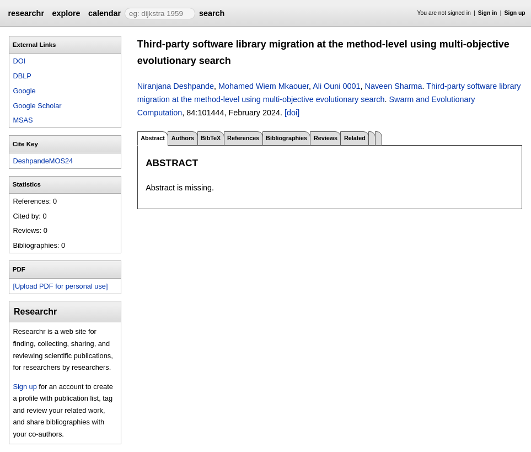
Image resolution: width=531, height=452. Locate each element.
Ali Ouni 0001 (336, 86)
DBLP (22, 76)
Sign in (487, 13)
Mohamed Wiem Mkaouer (263, 86)
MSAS (23, 120)
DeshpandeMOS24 (43, 161)
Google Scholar (37, 106)
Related (355, 138)
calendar (104, 13)
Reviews (325, 138)
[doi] (292, 112)
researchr (26, 13)
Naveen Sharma (393, 86)
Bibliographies (286, 138)
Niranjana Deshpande (175, 86)
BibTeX (211, 138)
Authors (182, 138)
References (243, 138)
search (211, 13)
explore (66, 13)
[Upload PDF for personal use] (60, 286)
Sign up (515, 13)
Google (24, 91)
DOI (19, 61)
